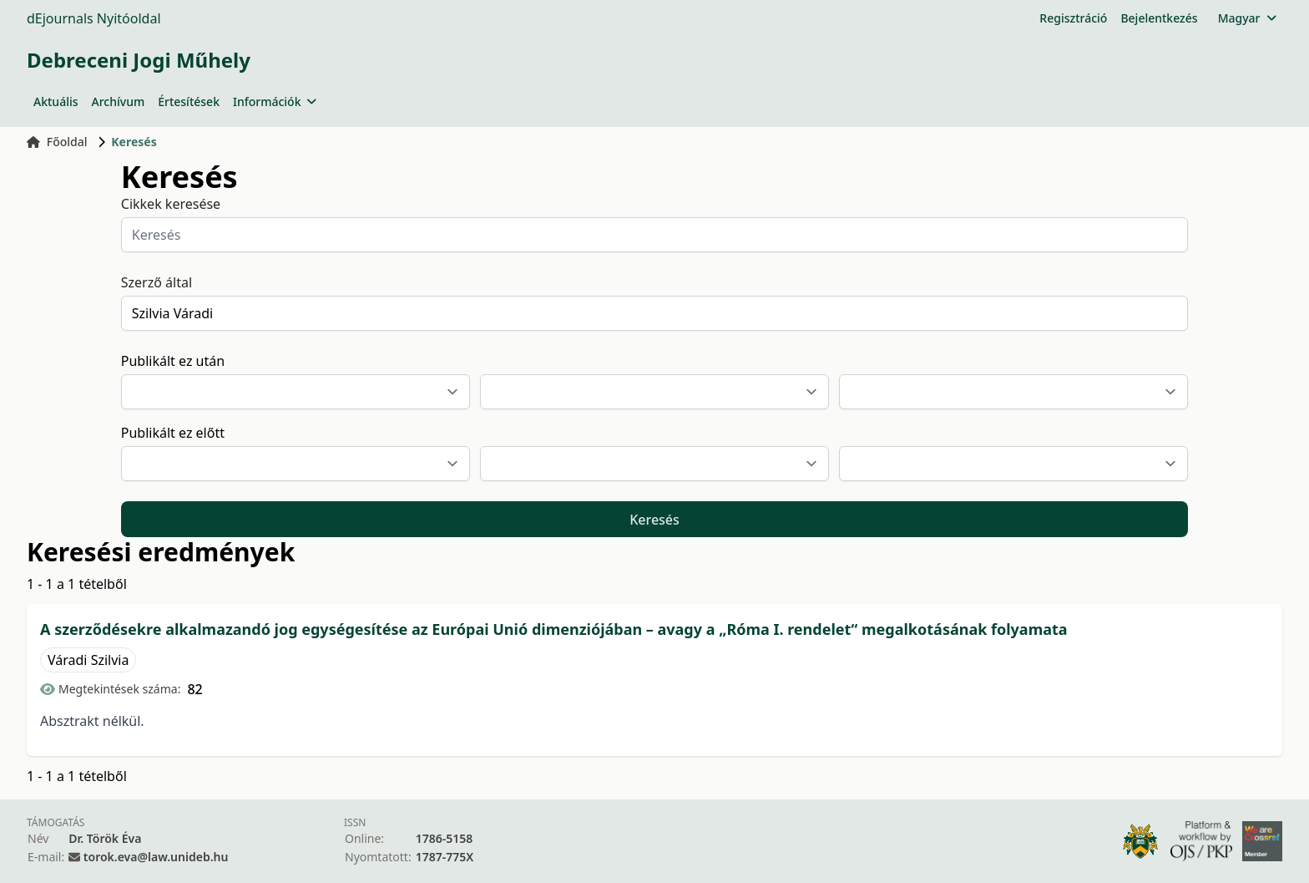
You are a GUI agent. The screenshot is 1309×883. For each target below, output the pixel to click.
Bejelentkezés (1158, 18)
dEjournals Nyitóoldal (94, 18)
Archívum (118, 101)
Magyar (1247, 18)
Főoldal (57, 142)
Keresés (654, 519)
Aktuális (55, 101)
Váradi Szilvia (88, 660)
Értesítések (189, 101)
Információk (274, 101)
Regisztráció (1073, 18)
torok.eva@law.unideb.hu (156, 857)
